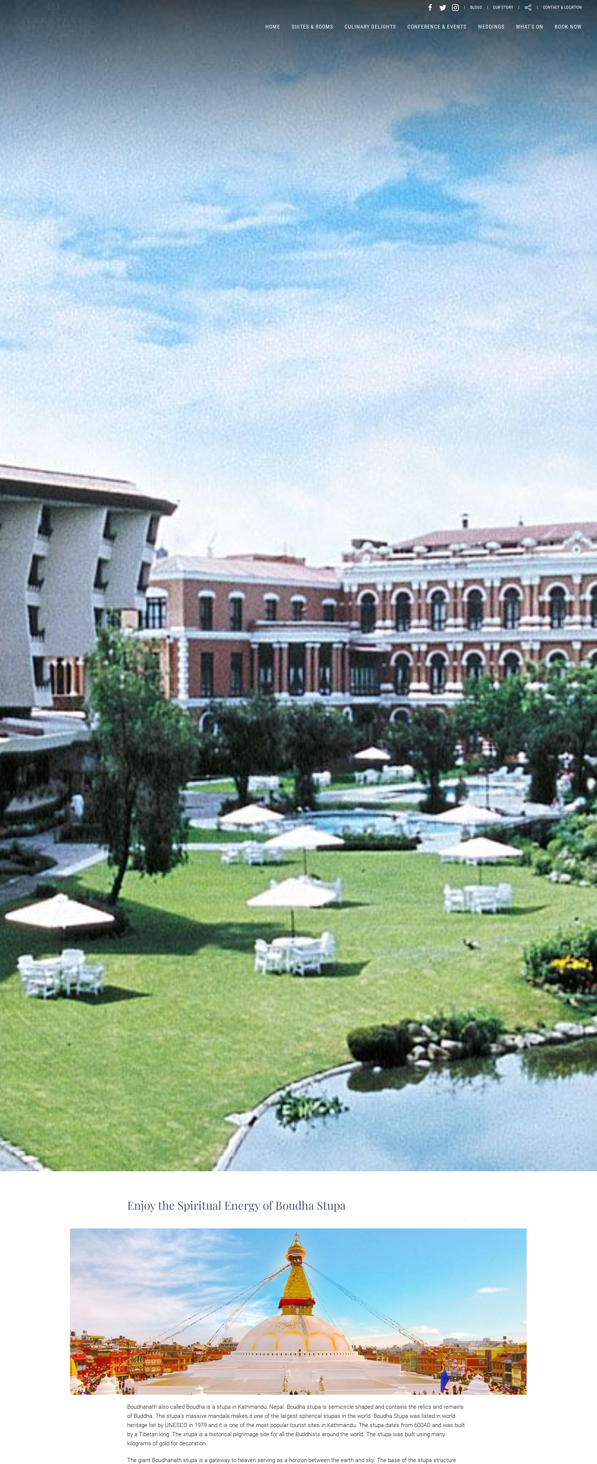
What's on (529, 27)
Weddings (491, 27)
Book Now (568, 27)
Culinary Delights (370, 27)
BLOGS (476, 7)
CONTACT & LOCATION (562, 7)
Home (272, 27)
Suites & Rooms (312, 27)
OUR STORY (503, 7)
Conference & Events (436, 27)
